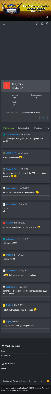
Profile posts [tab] (8, 128)
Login (3, 368)
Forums (4, 351)
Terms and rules (19, 381)
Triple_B (9, 255)
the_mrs (9, 223)
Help (42, 381)
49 (14, 105)
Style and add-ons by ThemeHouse (15, 390)
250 (14, 98)
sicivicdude (11, 239)
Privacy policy (32, 381)
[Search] (47, 17)
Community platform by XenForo (25, 388)
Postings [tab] (38, 128)
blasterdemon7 (12, 134)
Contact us (5, 356)
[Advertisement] (25, 53)
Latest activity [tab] (24, 128)
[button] (4, 23)
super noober (11, 188)
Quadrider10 (11, 153)
